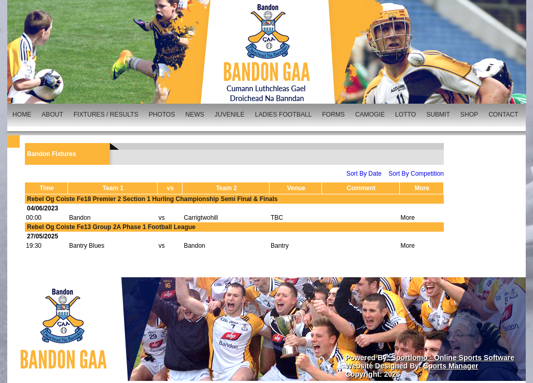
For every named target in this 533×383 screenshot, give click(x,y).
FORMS (333, 114)
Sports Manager (451, 366)
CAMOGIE (370, 114)
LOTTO (405, 114)
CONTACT (503, 114)
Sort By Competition (416, 173)
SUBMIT (438, 114)
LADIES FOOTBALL (283, 114)
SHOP (469, 114)
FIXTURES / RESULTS (106, 114)
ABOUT (52, 114)
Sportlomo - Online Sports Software (452, 357)
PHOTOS (162, 114)
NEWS (195, 114)
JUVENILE (230, 114)
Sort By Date (364, 173)
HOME (21, 114)
